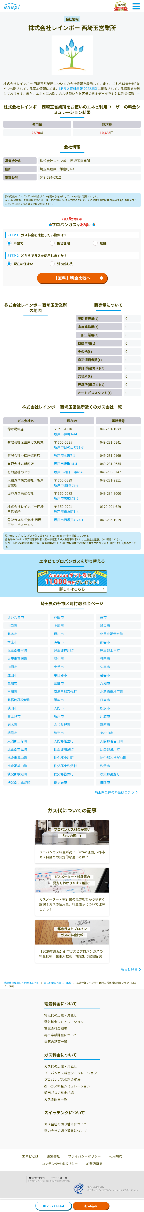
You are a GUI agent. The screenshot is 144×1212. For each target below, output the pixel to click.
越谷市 (105, 675)
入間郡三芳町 (17, 741)
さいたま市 (15, 617)
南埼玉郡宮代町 (65, 691)
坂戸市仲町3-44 (65, 433)
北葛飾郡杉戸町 (111, 691)
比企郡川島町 (64, 749)
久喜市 (105, 666)
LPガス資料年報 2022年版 (78, 88)
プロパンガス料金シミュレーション (70, 1072)
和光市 (59, 732)
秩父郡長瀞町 (110, 773)
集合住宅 (60, 243)
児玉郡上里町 (110, 650)
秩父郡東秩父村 (65, 765)
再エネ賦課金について (60, 1034)
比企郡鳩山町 (17, 765)
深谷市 (59, 642)
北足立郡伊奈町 (111, 633)
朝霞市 (12, 732)
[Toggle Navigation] (136, 6)
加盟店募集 (94, 1163)
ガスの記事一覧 (55, 1099)
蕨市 (103, 617)
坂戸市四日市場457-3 (69, 471)
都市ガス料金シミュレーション (67, 1086)
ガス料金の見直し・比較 (57, 982)
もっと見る (129, 969)
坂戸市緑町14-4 (65, 463)
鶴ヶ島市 (60, 782)
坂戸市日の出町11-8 (69, 447)
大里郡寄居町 (17, 658)
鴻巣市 (105, 625)
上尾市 (59, 625)
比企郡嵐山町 (17, 757)
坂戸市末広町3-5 (66, 498)
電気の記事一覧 (55, 1041)
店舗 (99, 243)
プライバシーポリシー (84, 1156)
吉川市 (12, 691)
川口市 (12, 625)
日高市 (105, 699)
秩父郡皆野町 (64, 773)
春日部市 (60, 675)
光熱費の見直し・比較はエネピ (21, 982)
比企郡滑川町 (110, 749)
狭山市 (12, 708)
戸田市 (59, 617)
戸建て (15, 243)
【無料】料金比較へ (78, 278)
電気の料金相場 (55, 1028)
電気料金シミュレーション (64, 1021)
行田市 (105, 658)
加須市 (12, 666)
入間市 (59, 708)
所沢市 (105, 708)
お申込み (90, 1205)
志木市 (12, 724)
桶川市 (59, 633)
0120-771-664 (53, 1205)
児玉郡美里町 (17, 650)
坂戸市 (59, 716)
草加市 (12, 683)
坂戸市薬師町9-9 (66, 485)
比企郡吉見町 (17, 749)
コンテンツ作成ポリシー (60, 1163)
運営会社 (53, 1156)
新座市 (105, 724)
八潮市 (105, 683)
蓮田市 (12, 675)
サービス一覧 (59, 1178)
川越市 (105, 716)
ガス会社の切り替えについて (65, 1123)
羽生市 (59, 658)
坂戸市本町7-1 (64, 455)
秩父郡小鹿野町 (18, 782)
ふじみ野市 (62, 724)
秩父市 (105, 765)
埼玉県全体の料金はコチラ (114, 792)
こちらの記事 (91, 539)
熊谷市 (105, 642)
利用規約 (115, 1156)
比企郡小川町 (64, 757)
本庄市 (12, 642)
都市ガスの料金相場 (59, 1092)
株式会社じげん (37, 1178)
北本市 (12, 633)
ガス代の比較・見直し (60, 1066)
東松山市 (106, 732)
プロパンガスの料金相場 (62, 1079)
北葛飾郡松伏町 (18, 699)
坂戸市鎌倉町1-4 (66, 511)
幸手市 (59, 666)
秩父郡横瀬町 (17, 773)
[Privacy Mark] (80, 1188)
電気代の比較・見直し (60, 1015)
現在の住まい (20, 263)
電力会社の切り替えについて (65, 1130)
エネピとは (30, 1156)
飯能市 (59, 699)
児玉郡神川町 (64, 650)
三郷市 (59, 683)
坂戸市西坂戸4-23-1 (68, 519)
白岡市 (105, 782)
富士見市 (14, 716)
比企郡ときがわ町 (113, 757)
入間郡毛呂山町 (111, 741)
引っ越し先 (61, 263)
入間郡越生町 (64, 741)
